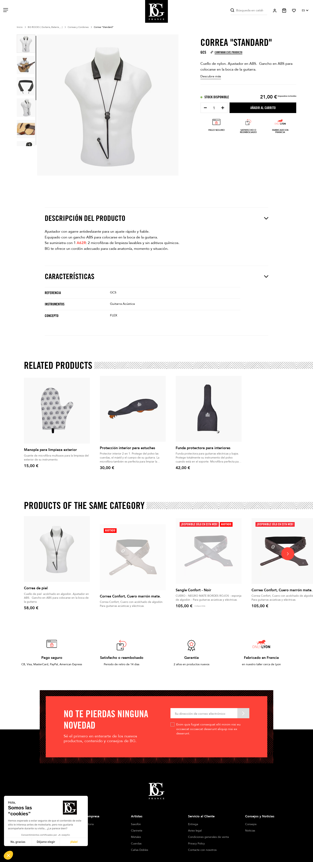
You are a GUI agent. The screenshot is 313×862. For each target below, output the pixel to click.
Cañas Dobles (139, 850)
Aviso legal (195, 830)
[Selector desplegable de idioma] (305, 10)
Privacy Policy (196, 843)
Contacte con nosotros (202, 850)
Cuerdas (136, 843)
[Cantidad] (214, 108)
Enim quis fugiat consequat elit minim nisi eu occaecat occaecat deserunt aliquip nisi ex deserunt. (208, 729)
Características (156, 276)
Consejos (251, 824)
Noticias (250, 830)
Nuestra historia (84, 824)
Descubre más (210, 76)
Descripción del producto (156, 218)
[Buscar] (249, 10)
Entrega (193, 824)
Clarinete (136, 830)
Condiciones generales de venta (208, 837)
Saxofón (136, 824)
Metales (136, 837)
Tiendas (79, 830)
